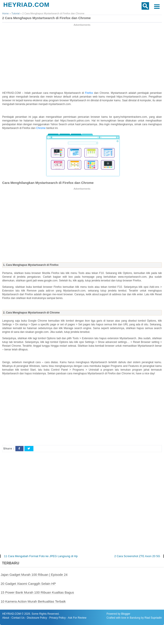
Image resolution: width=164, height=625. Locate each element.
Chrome (41, 128)
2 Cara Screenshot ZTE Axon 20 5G (137, 556)
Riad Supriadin (153, 617)
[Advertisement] (82, 58)
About (5, 617)
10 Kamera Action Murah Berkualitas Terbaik (33, 601)
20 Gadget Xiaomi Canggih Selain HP (28, 583)
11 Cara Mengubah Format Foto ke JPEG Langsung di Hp (41, 556)
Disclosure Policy (37, 617)
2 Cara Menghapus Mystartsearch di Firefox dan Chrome (46, 18)
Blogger (125, 613)
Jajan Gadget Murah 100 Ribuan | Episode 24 (34, 574)
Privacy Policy (57, 617)
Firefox (89, 92)
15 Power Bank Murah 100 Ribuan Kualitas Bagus (37, 592)
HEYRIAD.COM (26, 4)
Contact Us (17, 617)
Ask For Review (77, 617)
